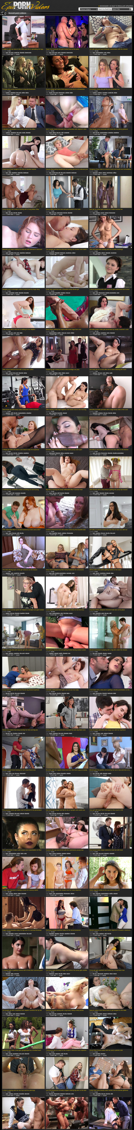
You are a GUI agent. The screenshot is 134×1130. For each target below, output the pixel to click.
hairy (22, 853)
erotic (23, 132)
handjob (22, 613)
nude (111, 373)
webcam (98, 893)
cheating (110, 132)
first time (66, 613)
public (59, 332)
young (102, 212)
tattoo (108, 52)
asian (56, 973)
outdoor (99, 92)
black (70, 733)
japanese (51, 973)
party (59, 52)
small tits (16, 52)
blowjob (22, 52)
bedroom (25, 172)
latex (112, 573)
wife (10, 172)
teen (50, 52)
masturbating (99, 52)
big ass (59, 132)
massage (95, 172)
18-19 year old (56, 172)
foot (24, 733)
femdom (15, 733)
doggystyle (28, 52)
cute (14, 332)
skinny (100, 172)
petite (23, 92)
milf (62, 132)
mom (50, 132)
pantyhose (109, 172)
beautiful (11, 252)
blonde (20, 212)
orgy (118, 292)
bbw (7, 212)
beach (59, 533)
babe (71, 92)
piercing (27, 1093)
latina (27, 92)
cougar (110, 653)
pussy (68, 332)
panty (109, 773)
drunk (51, 92)
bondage (105, 92)
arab (102, 613)
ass (11, 733)
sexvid (17, 54)
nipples (68, 773)
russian (98, 733)
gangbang (16, 1053)
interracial (60, 212)
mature (8, 613)
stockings (68, 252)
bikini (72, 332)
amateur (63, 292)
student (64, 853)
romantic (111, 853)
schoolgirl (11, 292)
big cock (11, 52)
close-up (63, 332)
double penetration (110, 292)
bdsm (115, 92)
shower (105, 653)
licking (58, 773)
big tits (97, 132)
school (106, 212)
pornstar (111, 493)
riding (73, 252)
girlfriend (109, 1013)
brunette (26, 292)
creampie (66, 132)
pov (69, 653)
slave (59, 373)
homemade (99, 1013)
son (13, 773)
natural (27, 653)
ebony (115, 973)
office (114, 172)
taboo (54, 132)
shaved (65, 413)
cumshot (66, 453)
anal (7, 52)
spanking (12, 92)
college (67, 92)
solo (105, 52)
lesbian (8, 92)
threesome (62, 92)
